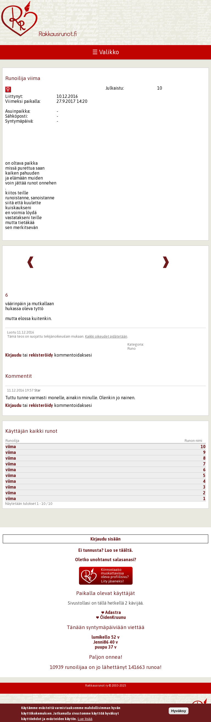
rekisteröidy (41, 354)
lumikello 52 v (105, 637)
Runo (131, 348)
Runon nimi (193, 441)
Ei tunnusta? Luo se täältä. (105, 550)
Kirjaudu (13, 354)
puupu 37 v (105, 646)
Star (37, 390)
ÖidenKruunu (111, 617)
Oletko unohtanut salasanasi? (105, 559)
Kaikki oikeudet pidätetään (106, 336)
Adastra (111, 612)
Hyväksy (178, 712)
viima (10, 446)
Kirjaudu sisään (105, 538)
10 (203, 446)
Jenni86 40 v (105, 642)
